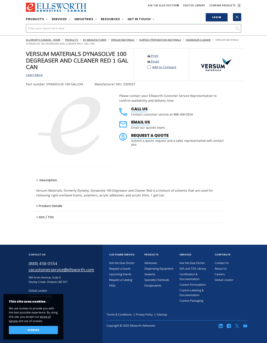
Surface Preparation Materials (160, 39)
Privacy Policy (144, 314)
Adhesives (150, 263)
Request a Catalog (120, 280)
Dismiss (33, 330)
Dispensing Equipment (158, 268)
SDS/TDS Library (194, 5)
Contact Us (222, 263)
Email (153, 61)
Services (61, 19)
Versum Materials (123, 39)
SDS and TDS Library (192, 268)
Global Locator (224, 280)
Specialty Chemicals (156, 280)
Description (46, 180)
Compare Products (225, 5)
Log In (216, 17)
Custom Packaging (191, 301)
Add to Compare (164, 67)
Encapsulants (152, 285)
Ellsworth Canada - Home (43, 39)
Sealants (149, 274)
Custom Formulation (192, 285)
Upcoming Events (120, 274)
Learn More (34, 75)
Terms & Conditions (119, 314)
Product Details (49, 206)
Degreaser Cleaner (198, 39)
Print (152, 56)
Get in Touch (141, 19)
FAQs (112, 285)
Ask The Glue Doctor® (163, 5)
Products (37, 19)
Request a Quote (150, 135)
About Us (221, 268)
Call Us (139, 109)
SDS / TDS (45, 217)
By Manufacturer (94, 39)
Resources (112, 19)
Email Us (140, 122)
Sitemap (162, 314)
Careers (220, 274)
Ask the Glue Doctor (122, 263)
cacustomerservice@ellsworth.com (61, 269)
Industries (85, 19)
